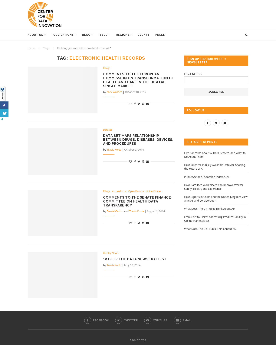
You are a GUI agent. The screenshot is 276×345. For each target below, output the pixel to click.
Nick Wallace (114, 92)
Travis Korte (114, 149)
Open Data (134, 191)
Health (119, 191)
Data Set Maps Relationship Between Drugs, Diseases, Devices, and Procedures (138, 139)
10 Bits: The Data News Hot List (135, 259)
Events (144, 34)
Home (31, 48)
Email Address (193, 74)
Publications (62, 34)
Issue (103, 34)
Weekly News (110, 253)
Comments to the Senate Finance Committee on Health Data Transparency (137, 201)
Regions (123, 34)
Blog (86, 34)
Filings (106, 68)
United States (153, 191)
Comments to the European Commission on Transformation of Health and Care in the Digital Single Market (138, 80)
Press (160, 34)
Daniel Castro (115, 211)
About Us (35, 34)
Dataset (107, 129)
